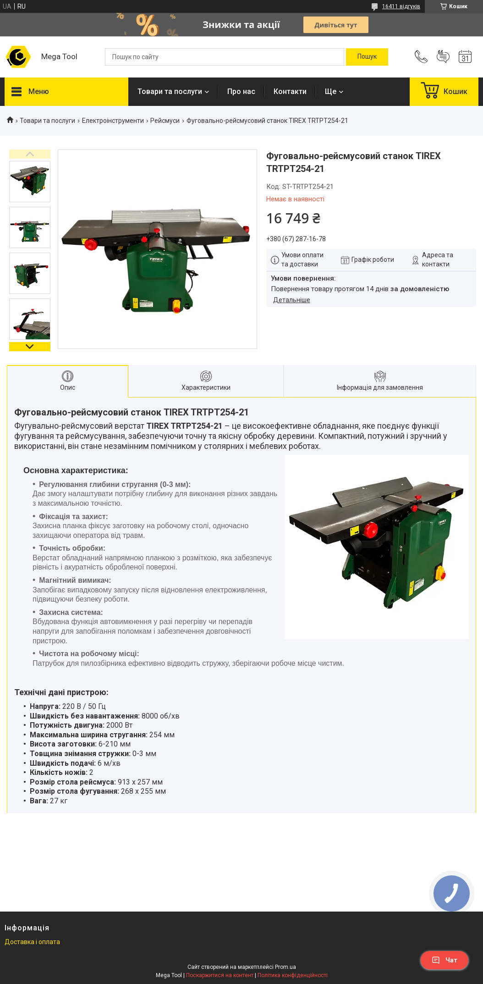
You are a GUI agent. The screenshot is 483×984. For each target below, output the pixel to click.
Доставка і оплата (32, 941)
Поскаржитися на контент (219, 975)
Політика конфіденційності (293, 975)
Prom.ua (285, 967)
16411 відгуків (401, 6)
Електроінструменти (113, 120)
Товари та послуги (169, 91)
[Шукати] (367, 57)
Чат (444, 960)
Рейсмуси (165, 120)
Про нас (241, 91)
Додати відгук (443, 57)
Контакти (290, 91)
